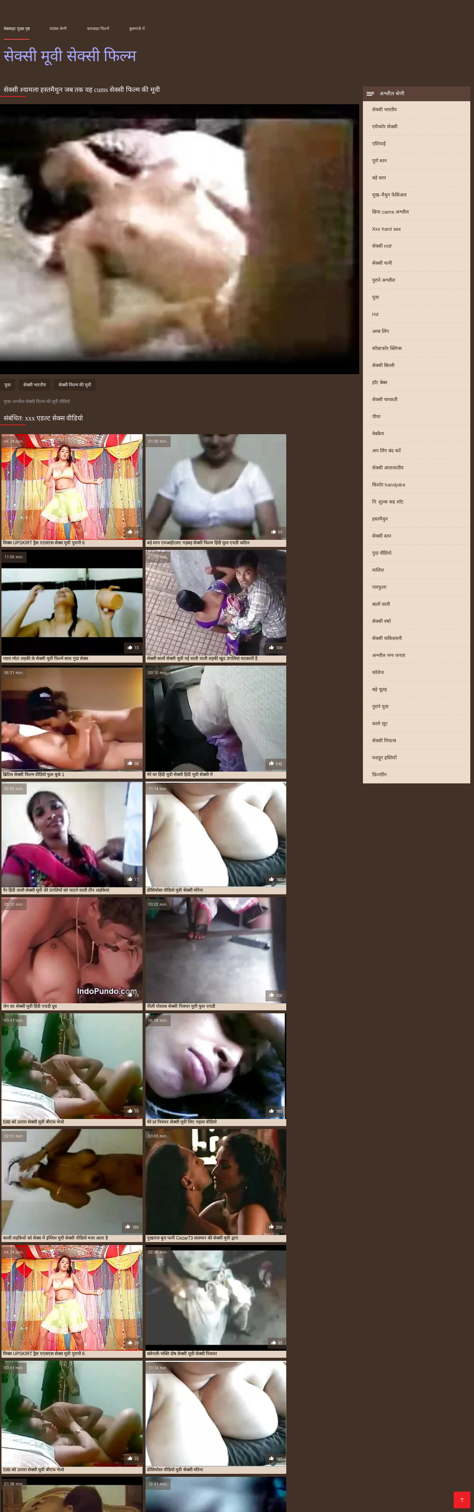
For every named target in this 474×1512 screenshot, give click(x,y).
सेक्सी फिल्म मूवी (111, 1447)
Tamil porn (203, 1501)
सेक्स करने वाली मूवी (40, 1442)
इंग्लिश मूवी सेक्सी (17, 1434)
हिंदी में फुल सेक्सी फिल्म (31, 1460)
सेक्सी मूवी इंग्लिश (367, 1447)
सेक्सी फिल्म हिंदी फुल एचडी (109, 1472)
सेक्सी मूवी (340, 1447)
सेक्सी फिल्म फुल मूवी (293, 1466)
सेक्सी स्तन (381, 536)
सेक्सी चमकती (384, 400)
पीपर (376, 417)
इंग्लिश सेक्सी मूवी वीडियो (132, 1434)
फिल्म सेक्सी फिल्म (426, 1466)
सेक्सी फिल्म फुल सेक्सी (75, 1447)
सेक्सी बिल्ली (383, 366)
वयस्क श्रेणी (58, 28)
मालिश (378, 571)
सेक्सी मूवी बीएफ (22, 1489)
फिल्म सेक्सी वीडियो (165, 1489)
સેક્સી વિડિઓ (41, 1466)
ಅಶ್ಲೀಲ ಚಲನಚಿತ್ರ (81, 1466)
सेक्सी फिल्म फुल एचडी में (414, 1442)
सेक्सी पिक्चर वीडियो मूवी (330, 1442)
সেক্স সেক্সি (37, 1472)
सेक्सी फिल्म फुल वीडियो (34, 1447)
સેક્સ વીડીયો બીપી (163, 1501)
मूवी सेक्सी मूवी (332, 1438)
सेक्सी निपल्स (384, 741)
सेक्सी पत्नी (382, 264)
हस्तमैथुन (380, 519)
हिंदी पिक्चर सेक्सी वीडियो (111, 1483)
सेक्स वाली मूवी (100, 1442)
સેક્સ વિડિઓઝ (389, 1478)
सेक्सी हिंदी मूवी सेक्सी (114, 1489)
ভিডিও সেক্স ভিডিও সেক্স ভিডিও (44, 1501)
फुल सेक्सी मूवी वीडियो (73, 1438)
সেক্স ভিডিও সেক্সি (83, 1460)
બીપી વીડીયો (123, 1460)
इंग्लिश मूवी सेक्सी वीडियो (54, 1434)
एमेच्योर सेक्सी (384, 127)
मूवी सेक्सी (245, 1438)
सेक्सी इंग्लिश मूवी (188, 1442)
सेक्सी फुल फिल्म (274, 1447)
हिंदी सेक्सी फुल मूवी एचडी (231, 1483)
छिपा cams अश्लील (390, 212)
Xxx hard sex (386, 229)
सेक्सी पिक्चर (225, 1478)
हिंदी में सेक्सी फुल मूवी (427, 1495)
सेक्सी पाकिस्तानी (387, 639)
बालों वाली (381, 605)
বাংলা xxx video (356, 1489)
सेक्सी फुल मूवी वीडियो (309, 1447)
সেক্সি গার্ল (360, 1501)
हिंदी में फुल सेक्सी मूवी (369, 1472)
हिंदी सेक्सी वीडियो (290, 1495)
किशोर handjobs (388, 485)
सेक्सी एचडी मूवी (219, 1442)
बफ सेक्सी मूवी (220, 1438)
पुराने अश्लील (383, 281)
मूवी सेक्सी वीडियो (363, 1438)
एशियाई (378, 144)
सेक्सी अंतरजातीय (388, 468)
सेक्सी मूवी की (383, 1495)
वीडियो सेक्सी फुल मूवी (431, 1438)
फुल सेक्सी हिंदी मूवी (153, 1438)
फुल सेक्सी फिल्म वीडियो (429, 1434)
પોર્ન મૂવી (126, 1501)
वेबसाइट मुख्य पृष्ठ (17, 28)
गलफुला (379, 588)
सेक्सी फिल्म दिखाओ (368, 1460)
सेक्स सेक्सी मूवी (129, 1442)
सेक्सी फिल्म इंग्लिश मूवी (170, 1483)
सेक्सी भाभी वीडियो (240, 1501)
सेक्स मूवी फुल (72, 1442)
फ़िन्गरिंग (379, 775)
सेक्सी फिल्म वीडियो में (378, 1466)
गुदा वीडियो (381, 554)
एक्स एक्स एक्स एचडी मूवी (177, 1434)
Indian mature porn (308, 1489)
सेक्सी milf (381, 247)
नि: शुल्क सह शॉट (388, 502)
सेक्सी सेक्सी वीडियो (421, 1472)
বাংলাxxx (100, 1501)
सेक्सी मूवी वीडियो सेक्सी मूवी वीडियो (305, 1501)
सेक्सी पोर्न (382, 1483)
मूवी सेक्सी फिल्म (271, 1438)
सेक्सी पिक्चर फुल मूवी (255, 1442)
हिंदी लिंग (297, 1472)
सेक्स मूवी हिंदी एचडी (256, 1489)
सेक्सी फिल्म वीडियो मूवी (191, 1447)
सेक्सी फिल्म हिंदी (247, 1495)
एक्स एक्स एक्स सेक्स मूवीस (269, 1434)
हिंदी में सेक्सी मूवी (281, 1460)
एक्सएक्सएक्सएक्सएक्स (306, 1478)
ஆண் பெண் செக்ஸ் (341, 1483)
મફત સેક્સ (65, 1483)
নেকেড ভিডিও (323, 1460)
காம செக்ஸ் (249, 1466)
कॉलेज (378, 673)
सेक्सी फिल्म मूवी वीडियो (148, 1447)
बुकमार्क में (137, 28)
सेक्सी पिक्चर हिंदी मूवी (372, 1442)
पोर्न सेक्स (63, 1472)
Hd (375, 315)
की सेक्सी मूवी (146, 1495)
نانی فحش (118, 1466)
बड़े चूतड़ (379, 690)
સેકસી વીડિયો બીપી (159, 1466)
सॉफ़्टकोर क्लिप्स (387, 349)
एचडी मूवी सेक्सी (308, 1434)
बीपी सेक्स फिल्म (188, 1478)
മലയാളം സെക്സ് (339, 1495)
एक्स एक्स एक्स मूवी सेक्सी (223, 1434)
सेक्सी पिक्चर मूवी (291, 1442)
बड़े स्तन (379, 178)
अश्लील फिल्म (351, 1478)
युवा (375, 298)
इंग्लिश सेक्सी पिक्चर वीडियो (427, 1483)
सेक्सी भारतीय (384, 110)
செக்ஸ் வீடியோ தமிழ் (409, 1489)
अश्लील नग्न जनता (388, 656)
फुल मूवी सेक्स (394, 1434)
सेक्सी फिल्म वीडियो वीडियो (235, 1447)
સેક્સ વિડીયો (260, 1478)
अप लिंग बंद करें (386, 451)
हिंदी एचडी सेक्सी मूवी (103, 1495)
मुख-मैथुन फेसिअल (389, 195)
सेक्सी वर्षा (381, 622)
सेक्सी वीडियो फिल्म (417, 1460)
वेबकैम (378, 434)
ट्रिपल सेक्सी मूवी (339, 1434)
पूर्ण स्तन (379, 161)
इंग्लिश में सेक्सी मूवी (93, 1434)
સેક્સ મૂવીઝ (325, 1472)
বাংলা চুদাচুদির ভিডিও (169, 1460)
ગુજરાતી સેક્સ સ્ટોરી (142, 1478)
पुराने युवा (380, 707)
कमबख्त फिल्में (98, 28)
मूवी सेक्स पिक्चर (209, 1489)
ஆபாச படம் (183, 1495)
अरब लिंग (380, 332)
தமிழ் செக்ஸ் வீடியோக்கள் (78, 1478)
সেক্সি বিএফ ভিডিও (166, 1472)
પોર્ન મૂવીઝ (335, 1466)
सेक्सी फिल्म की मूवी (75, 386)
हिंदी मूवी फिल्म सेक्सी (287, 1483)
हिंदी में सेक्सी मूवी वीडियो (404, 1501)
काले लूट (380, 724)
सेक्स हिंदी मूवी (158, 1442)
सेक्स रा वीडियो (428, 1478)
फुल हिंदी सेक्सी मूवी (189, 1438)
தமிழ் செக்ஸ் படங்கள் (229, 1460)
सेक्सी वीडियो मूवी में (53, 1495)
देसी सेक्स (273, 1472)
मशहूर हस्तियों (384, 758)
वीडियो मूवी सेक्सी (396, 1438)
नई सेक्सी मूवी (367, 1434)
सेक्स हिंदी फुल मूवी (208, 1466)
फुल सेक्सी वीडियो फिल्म (114, 1438)
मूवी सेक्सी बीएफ (303, 1438)
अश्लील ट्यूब (244, 1472)
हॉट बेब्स (379, 383)
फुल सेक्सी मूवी (39, 1438)
